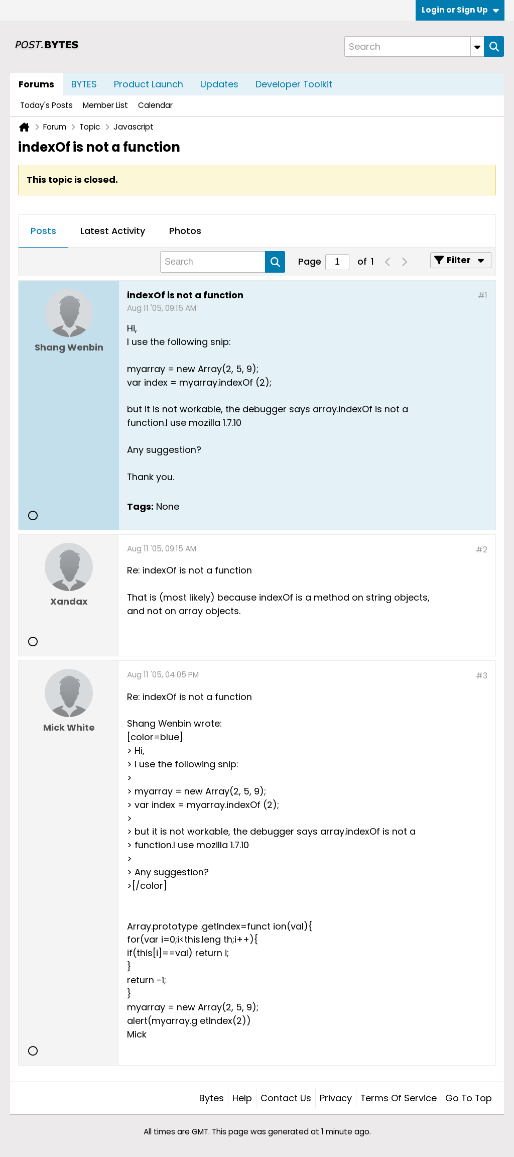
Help (242, 1098)
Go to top (468, 1098)
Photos (185, 230)
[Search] (414, 46)
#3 (481, 675)
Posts (43, 230)
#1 (482, 295)
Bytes (211, 1098)
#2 (481, 549)
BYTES (84, 84)
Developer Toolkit (293, 84)
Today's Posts (46, 105)
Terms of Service (398, 1098)
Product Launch (148, 84)
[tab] (43, 231)
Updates (219, 84)
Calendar (155, 105)
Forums (36, 84)
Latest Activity (112, 230)
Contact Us (286, 1098)
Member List (105, 105)
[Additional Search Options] (477, 46)
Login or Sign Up (460, 10)
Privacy (336, 1098)
